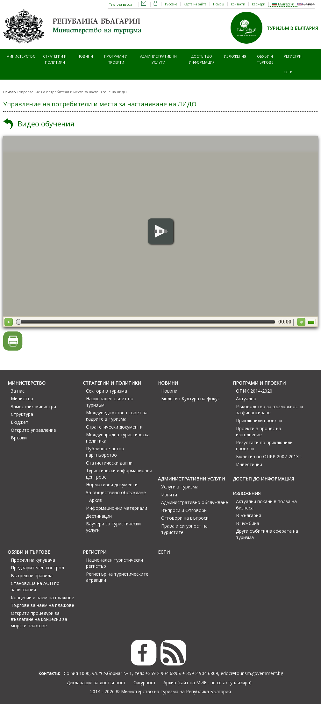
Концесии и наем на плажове (42, 597)
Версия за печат (13, 341)
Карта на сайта (195, 4)
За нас (18, 391)
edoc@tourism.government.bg (252, 673)
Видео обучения (46, 124)
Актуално (246, 398)
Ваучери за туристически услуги (113, 527)
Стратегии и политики (55, 59)
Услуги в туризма (179, 487)
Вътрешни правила (32, 575)
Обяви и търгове (265, 59)
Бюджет (19, 422)
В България (248, 515)
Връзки (19, 438)
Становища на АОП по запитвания (35, 586)
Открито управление (33, 430)
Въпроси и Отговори (184, 510)
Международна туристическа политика (118, 437)
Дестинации (99, 516)
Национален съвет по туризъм (109, 401)
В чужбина (247, 523)
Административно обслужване (194, 502)
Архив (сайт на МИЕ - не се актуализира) (207, 682)
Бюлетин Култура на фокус (190, 398)
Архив (95, 500)
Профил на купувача (33, 560)
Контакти (238, 4)
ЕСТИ (288, 71)
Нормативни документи (112, 484)
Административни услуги (158, 59)
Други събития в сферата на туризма (267, 534)
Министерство (21, 56)
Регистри (293, 56)
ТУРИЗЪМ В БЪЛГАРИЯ (292, 28)
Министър (22, 398)
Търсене (171, 4)
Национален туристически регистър (114, 563)
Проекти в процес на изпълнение (258, 431)
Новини (85, 56)
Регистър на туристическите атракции (117, 577)
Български (283, 4)
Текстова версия (121, 4)
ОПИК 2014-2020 (254, 391)
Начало (9, 92)
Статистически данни (109, 463)
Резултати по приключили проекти (264, 445)
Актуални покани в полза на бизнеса (266, 504)
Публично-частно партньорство (105, 451)
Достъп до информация (202, 59)
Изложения (235, 56)
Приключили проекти (259, 420)
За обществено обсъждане (116, 492)
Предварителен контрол (37, 568)
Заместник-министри (33, 406)
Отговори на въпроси (185, 518)
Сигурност (144, 682)
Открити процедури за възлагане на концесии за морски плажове (39, 619)
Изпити (169, 495)
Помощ (218, 4)
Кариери (258, 4)
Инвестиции (249, 464)
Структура (22, 414)
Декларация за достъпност (96, 682)
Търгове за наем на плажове (42, 605)
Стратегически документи (114, 427)
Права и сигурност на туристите (184, 529)
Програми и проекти (115, 59)
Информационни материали (116, 508)
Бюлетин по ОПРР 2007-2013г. (269, 456)
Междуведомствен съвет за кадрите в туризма (116, 415)
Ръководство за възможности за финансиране (269, 409)
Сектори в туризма (106, 391)
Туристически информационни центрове (119, 473)
